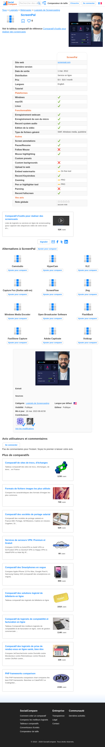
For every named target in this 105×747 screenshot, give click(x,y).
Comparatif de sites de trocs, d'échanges (26, 463)
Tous (4, 10)
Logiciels (13, 10)
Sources (19, 396)
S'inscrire (74, 3)
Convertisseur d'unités (29, 727)
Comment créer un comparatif (33, 716)
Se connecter (89, 3)
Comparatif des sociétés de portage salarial (27, 514)
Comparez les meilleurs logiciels (34, 720)
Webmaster (26, 10)
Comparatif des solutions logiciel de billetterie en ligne (24, 594)
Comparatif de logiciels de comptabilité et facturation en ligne (26, 620)
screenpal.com (64, 62)
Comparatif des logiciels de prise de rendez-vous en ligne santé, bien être (24, 647)
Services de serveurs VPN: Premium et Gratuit (25, 541)
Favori (23, 21)
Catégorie (19, 403)
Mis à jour (19, 411)
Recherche (39, 3)
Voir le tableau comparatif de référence (22, 29)
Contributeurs (21, 415)
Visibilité (19, 407)
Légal (54, 720)
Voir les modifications (24, 429)
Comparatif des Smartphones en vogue (25, 567)
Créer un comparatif (44, 3)
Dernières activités (77, 716)
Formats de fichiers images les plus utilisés (27, 488)
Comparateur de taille (58, 3)
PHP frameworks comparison (20, 673)
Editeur (58, 407)
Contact (55, 723)
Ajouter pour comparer (47, 249)
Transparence (58, 716)
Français (100, 3)
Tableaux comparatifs (29, 723)
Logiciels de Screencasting (47, 10)
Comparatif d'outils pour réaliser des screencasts (24, 217)
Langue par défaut (63, 403)
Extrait (18, 388)
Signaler (44, 242)
